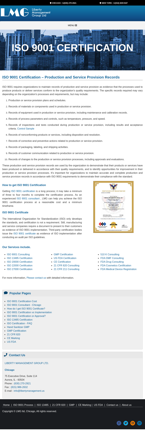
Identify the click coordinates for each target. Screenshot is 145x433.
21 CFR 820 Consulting (66, 265)
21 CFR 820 (13, 334)
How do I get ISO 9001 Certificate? (26, 308)
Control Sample (25, 128)
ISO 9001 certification (23, 191)
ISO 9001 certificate (25, 233)
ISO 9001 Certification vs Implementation (29, 312)
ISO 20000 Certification (19, 262)
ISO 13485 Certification (19, 258)
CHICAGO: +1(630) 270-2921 (64, 3)
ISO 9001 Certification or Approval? (26, 316)
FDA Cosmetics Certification (115, 265)
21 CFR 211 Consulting (66, 269)
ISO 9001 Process (23, 405)
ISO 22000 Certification (19, 265)
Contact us (112, 405)
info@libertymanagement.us (29, 391)
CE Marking (13, 338)
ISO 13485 (43, 405)
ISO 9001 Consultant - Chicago (24, 305)
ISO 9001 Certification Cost (22, 301)
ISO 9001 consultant (28, 198)
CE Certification (62, 262)
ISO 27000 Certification (19, 269)
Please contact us (37, 277)
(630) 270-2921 (22, 383)
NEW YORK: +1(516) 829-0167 (115, 3)
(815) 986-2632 (19, 387)
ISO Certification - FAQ (19, 323)
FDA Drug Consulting (112, 262)
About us (126, 405)
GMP (71, 405)
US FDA (11, 342)
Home (6, 405)
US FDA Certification (65, 258)
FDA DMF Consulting (112, 258)
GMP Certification (63, 254)
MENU (72, 25)
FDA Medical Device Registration (118, 269)
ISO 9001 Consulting (18, 254)
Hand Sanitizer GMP (18, 327)
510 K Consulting (109, 254)
